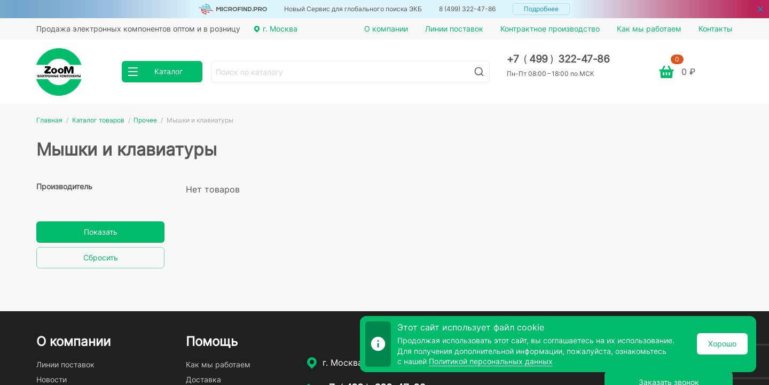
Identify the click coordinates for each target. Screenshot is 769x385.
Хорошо (722, 343)
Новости (51, 379)
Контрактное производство (550, 28)
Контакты (716, 28)
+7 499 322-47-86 (558, 59)
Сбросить (100, 257)
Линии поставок (454, 28)
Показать (100, 231)
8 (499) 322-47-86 (467, 9)
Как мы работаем (649, 28)
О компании (386, 28)
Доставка (203, 379)
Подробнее (541, 9)
